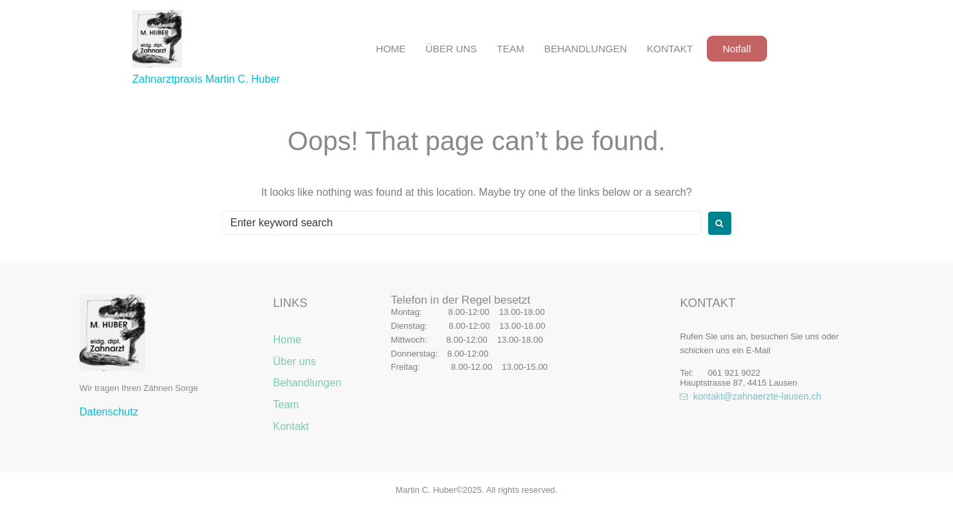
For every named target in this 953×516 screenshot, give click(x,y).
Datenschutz (108, 411)
